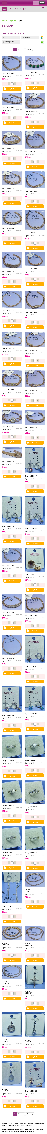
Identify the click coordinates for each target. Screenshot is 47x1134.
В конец (30, 50)
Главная (4, 21)
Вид (3, 37)
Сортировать (26, 37)
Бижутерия (12, 21)
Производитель (8, 42)
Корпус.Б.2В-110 (7, 76)
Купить (12, 89)
